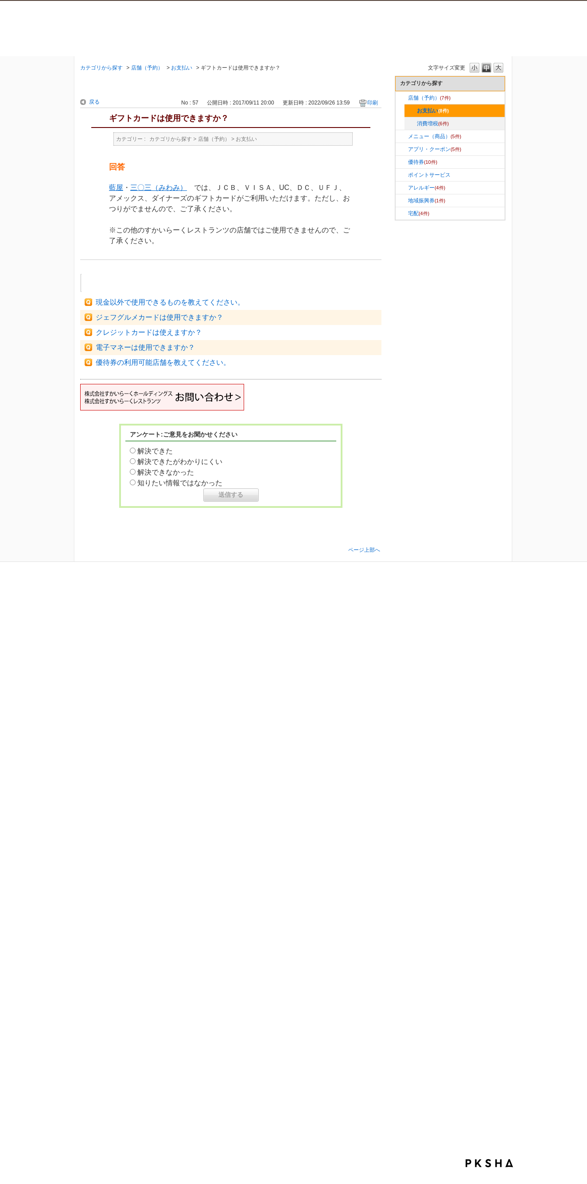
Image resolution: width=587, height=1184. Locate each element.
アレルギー (426, 188)
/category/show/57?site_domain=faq (402, 98)
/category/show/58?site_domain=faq (402, 162)
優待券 (422, 162)
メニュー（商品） (434, 136)
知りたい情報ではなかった (179, 483)
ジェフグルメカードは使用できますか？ (159, 317)
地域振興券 (426, 200)
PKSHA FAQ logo (489, 1163)
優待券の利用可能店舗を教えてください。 (163, 362)
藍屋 (116, 187)
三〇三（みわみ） (158, 187)
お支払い (181, 68)
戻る (94, 102)
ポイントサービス (429, 175)
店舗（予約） (147, 68)
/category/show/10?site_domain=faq (402, 149)
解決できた (155, 451)
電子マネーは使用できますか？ (145, 347)
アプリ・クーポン (434, 149)
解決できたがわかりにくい (179, 461)
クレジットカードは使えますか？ (149, 332)
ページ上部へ (364, 550)
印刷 (372, 103)
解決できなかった (165, 472)
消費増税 (433, 123)
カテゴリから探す (101, 68)
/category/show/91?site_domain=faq (402, 175)
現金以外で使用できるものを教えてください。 (170, 302)
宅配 (418, 213)
